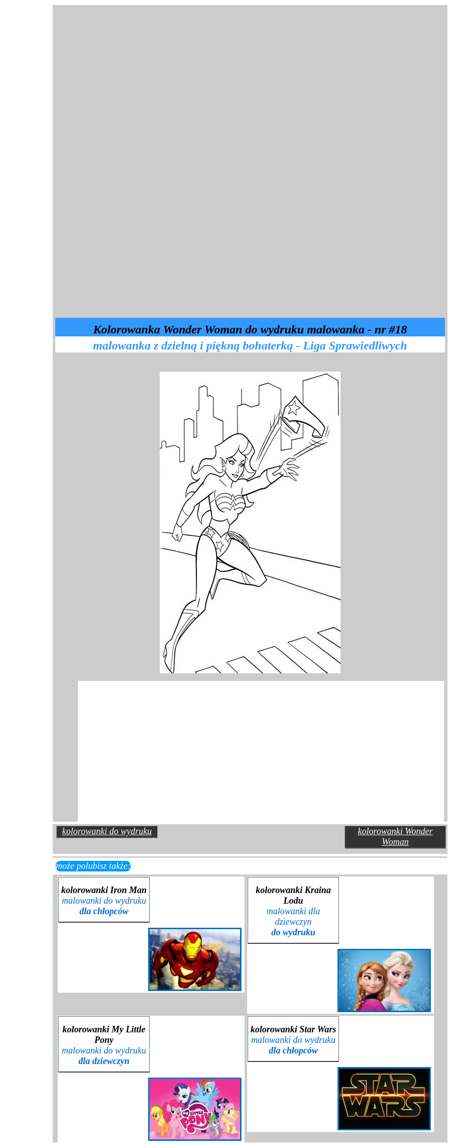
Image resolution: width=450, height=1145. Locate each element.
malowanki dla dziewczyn (293, 921)
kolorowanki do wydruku (107, 831)
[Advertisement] (170, 72)
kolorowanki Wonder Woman (395, 836)
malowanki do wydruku (104, 906)
